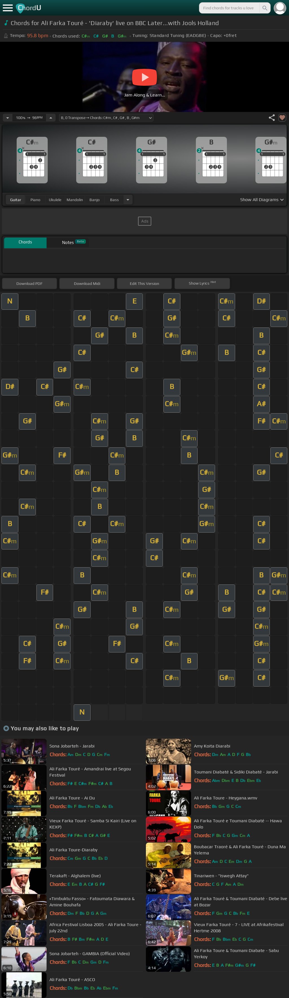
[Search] (264, 8)
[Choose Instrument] (128, 199)
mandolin (75, 199)
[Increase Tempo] (51, 118)
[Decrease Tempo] (7, 118)
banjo (94, 199)
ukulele (55, 199)
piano (35, 199)
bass (114, 199)
